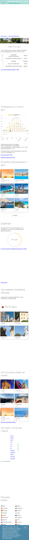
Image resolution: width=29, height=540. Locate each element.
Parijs (3, 390)
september (12, 452)
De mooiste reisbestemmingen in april (10, 69)
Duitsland (5, 510)
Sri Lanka (19, 522)
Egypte (18, 505)
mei (11, 444)
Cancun (3, 194)
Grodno (17, 323)
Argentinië (19, 517)
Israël (18, 512)
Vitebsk (17, 338)
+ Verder (14, 215)
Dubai (2, 179)
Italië (2, 406)
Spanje (4, 515)
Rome (3, 404)
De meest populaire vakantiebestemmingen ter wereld (14, 248)
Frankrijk (3, 391)
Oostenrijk (5, 508)
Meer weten (9, 538)
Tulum (17, 209)
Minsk (3, 323)
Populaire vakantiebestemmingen (8, 422)
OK (25, 527)
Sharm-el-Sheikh (19, 180)
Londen (17, 390)
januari (11, 435)
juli (11, 448)
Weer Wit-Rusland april (14, 36)
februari (12, 437)
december (12, 458)
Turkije (16, 406)
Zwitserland (5, 517)
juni (11, 446)
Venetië (17, 418)
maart (11, 440)
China (18, 524)
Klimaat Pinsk (4, 282)
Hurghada (3, 209)
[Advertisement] (14, 20)
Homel (3, 338)
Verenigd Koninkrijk (19, 391)
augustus (12, 450)
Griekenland (20, 508)
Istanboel (18, 404)
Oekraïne (5, 512)
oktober (12, 454)
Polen (18, 519)
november (12, 456)
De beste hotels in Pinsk (6, 155)
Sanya (17, 194)
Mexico (4, 524)
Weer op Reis (4, 36)
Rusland (19, 515)
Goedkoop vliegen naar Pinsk (8, 157)
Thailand (19, 510)
